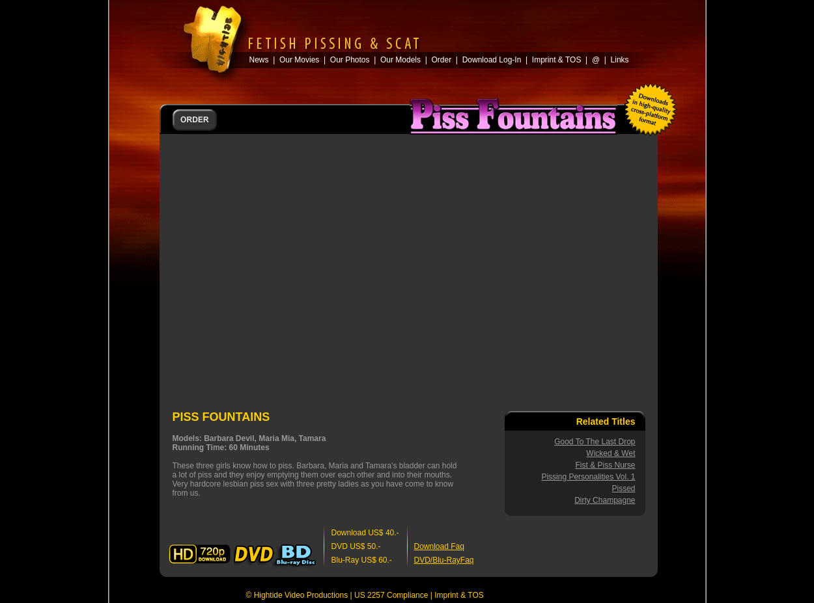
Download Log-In (492, 59)
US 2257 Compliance (391, 595)
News (259, 59)
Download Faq (439, 546)
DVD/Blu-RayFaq (444, 560)
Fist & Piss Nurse (605, 465)
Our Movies (299, 59)
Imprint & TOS (459, 595)
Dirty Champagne (604, 500)
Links (620, 59)
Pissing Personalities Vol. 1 (588, 476)
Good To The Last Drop (594, 441)
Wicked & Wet (610, 453)
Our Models (400, 59)
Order (441, 59)
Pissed (623, 488)
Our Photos (350, 59)
